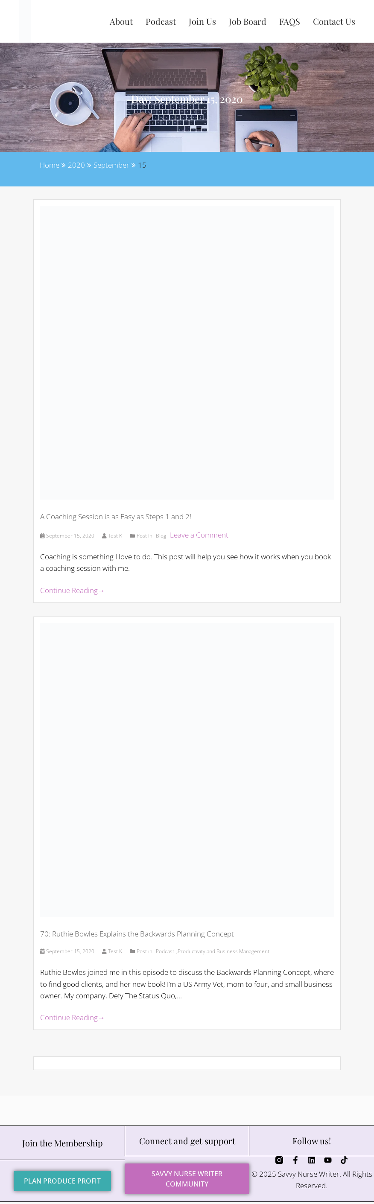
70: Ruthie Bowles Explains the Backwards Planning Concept (137, 934)
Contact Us (334, 21)
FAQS (289, 21)
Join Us (202, 21)
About (121, 21)
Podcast (161, 21)
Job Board (247, 21)
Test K (112, 535)
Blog (161, 535)
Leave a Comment (199, 535)
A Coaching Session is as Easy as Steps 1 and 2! (115, 516)
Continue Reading (72, 590)
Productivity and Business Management (223, 951)
